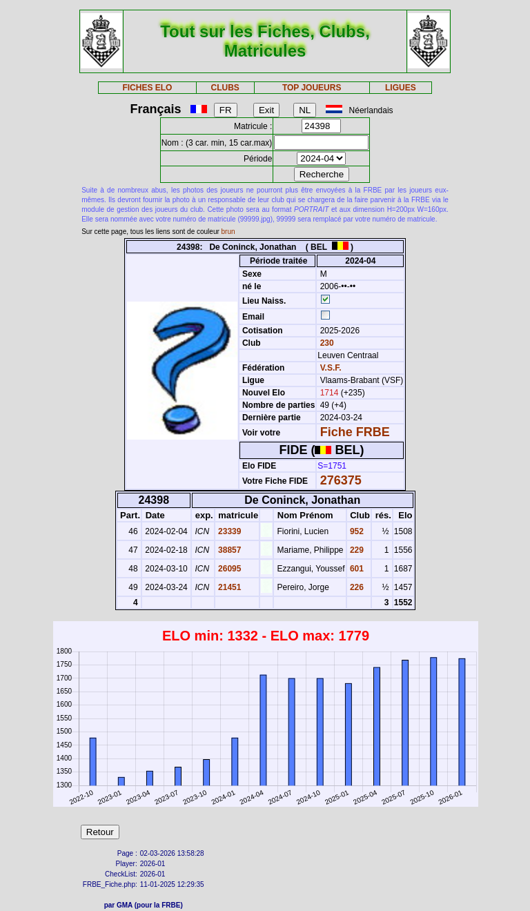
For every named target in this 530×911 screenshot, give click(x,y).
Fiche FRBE (355, 432)
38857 (229, 550)
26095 (229, 569)
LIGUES (400, 87)
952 (356, 531)
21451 (229, 587)
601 (356, 569)
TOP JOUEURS (312, 87)
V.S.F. (331, 368)
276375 (341, 480)
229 (356, 550)
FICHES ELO (147, 87)
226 (356, 587)
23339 (229, 531)
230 (325, 343)
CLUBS (224, 87)
